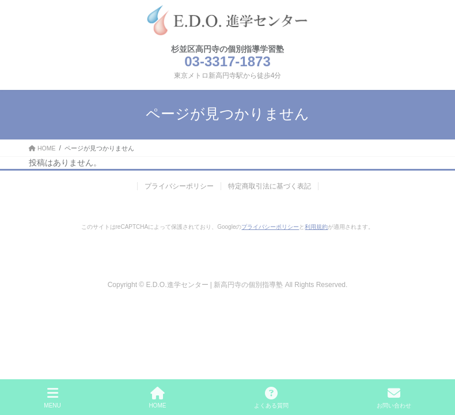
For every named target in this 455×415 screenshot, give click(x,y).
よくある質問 (271, 398)
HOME (157, 398)
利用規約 (316, 227)
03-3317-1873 (227, 61)
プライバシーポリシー (179, 186)
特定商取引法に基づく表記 (269, 186)
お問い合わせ (394, 398)
